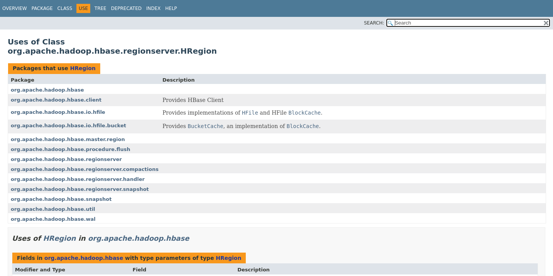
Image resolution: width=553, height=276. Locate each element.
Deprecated (126, 8)
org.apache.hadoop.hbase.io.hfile (58, 112)
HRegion (82, 68)
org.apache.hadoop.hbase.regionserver (66, 159)
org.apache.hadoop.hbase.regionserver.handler (78, 179)
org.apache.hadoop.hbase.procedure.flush (70, 149)
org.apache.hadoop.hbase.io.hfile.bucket (68, 125)
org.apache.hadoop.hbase (47, 90)
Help (171, 8)
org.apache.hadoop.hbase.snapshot (61, 199)
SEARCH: (374, 23)
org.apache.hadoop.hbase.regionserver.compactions (85, 169)
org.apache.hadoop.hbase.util (53, 209)
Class (64, 8)
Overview (14, 8)
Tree (100, 8)
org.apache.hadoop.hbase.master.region (68, 139)
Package (42, 8)
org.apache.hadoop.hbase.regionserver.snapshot (80, 189)
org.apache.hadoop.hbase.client (56, 100)
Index (153, 8)
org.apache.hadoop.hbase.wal (53, 219)
